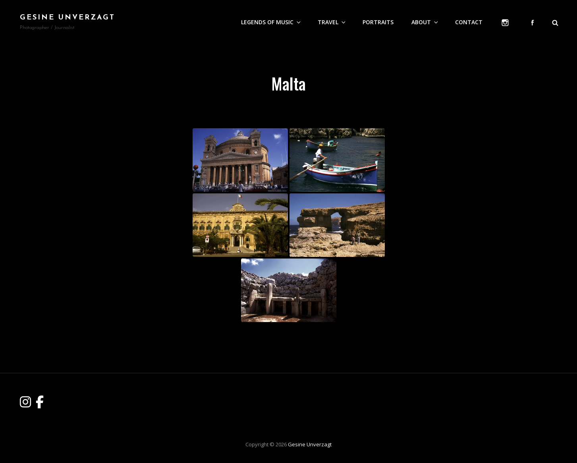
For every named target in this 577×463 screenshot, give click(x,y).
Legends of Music (271, 22)
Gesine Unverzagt (67, 17)
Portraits (378, 22)
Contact (468, 22)
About (425, 22)
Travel (332, 22)
